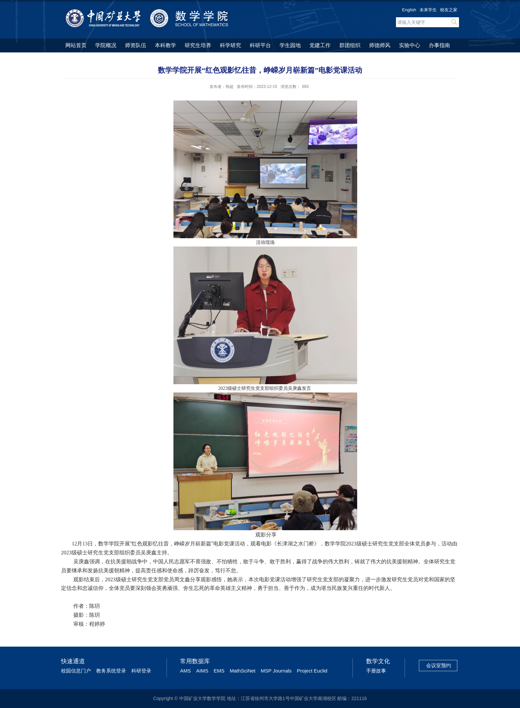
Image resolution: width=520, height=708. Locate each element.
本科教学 (165, 45)
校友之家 (448, 9)
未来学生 (428, 9)
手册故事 (376, 670)
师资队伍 (135, 45)
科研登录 (141, 670)
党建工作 (320, 45)
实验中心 (409, 45)
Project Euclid (312, 670)
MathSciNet (243, 670)
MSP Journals (276, 670)
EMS (219, 670)
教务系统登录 (111, 670)
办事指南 (439, 45)
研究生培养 (198, 45)
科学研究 (230, 45)
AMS (185, 670)
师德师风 (379, 45)
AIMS (202, 670)
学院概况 (105, 45)
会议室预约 (438, 665)
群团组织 (349, 45)
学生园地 (290, 45)
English (409, 9)
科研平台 (260, 45)
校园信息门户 (76, 670)
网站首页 (76, 45)
